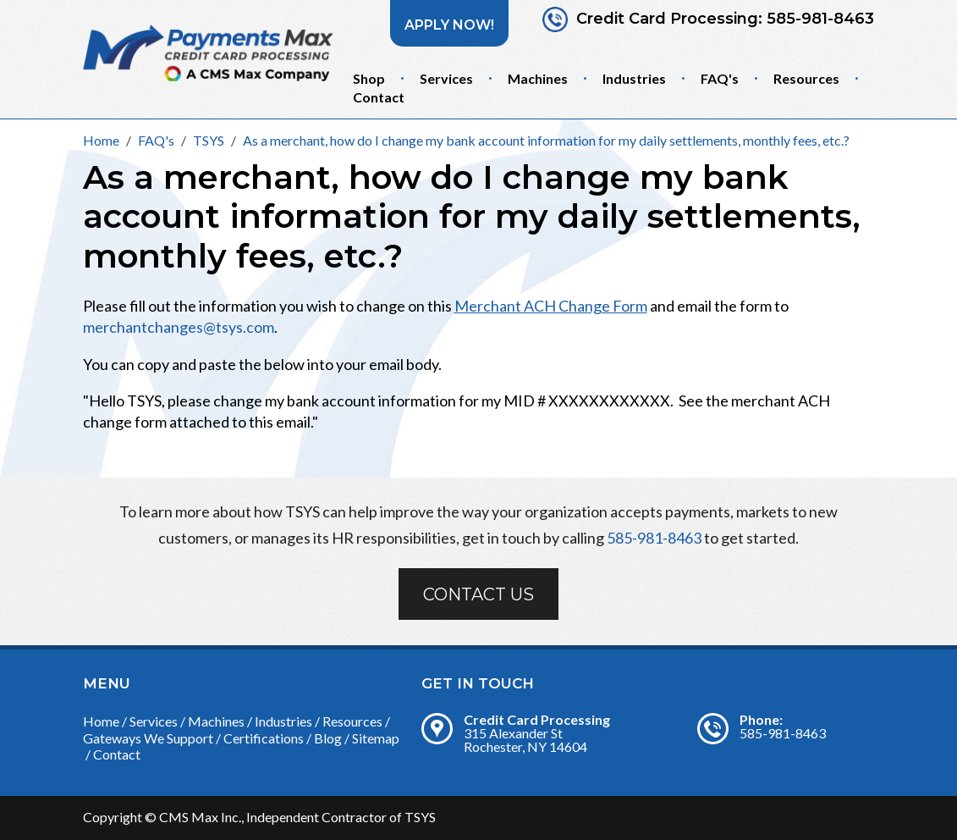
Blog (328, 738)
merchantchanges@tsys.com (178, 327)
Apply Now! (449, 25)
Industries (634, 78)
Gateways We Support (148, 738)
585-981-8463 (820, 19)
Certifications (263, 738)
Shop (369, 78)
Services (446, 78)
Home (101, 721)
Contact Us (478, 594)
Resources (806, 78)
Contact (378, 97)
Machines (538, 78)
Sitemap (375, 738)
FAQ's (720, 78)
